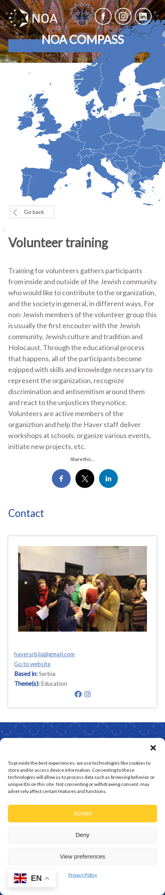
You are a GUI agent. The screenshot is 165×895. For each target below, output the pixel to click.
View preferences (82, 856)
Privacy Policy (82, 875)
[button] (153, 748)
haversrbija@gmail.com (44, 654)
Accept (82, 813)
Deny (82, 834)
